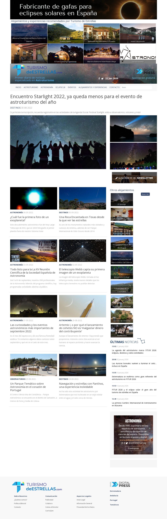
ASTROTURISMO (31, 87)
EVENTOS (72, 87)
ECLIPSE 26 (60, 87)
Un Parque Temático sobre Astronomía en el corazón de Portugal (28, 387)
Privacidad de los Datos (85, 507)
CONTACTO (114, 87)
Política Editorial (20, 503)
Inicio (18, 87)
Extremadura (116, 491)
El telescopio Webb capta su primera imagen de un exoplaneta (82, 270)
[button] (62, 365)
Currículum (49, 511)
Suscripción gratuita (143, 77)
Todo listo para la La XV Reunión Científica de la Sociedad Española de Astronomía (32, 272)
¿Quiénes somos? (20, 500)
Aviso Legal (81, 500)
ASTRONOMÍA (47, 87)
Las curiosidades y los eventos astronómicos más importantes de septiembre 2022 (31, 328)
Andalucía (115, 496)
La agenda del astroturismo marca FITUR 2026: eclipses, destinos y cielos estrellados (134, 351)
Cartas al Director (51, 507)
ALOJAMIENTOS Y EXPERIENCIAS (93, 87)
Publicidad (49, 500)
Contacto (17, 507)
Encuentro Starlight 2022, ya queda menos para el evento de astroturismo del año (76, 99)
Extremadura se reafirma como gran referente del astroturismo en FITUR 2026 (134, 377)
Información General (84, 503)
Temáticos (115, 505)
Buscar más (145, 194)
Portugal (114, 500)
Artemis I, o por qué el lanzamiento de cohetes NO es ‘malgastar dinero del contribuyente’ (81, 328)
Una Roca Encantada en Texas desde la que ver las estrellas (81, 218)
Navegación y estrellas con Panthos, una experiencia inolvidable (81, 385)
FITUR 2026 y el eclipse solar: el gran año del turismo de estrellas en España (134, 391)
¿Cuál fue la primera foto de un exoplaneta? (29, 218)
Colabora (48, 503)
